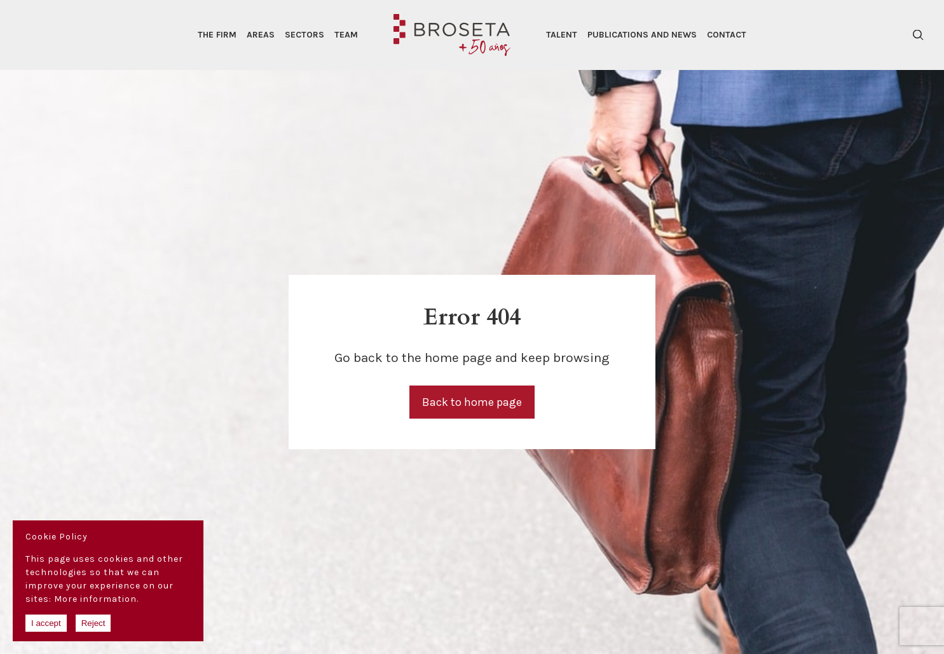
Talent (561, 34)
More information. (96, 599)
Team (346, 34)
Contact (726, 34)
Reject (93, 623)
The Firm (217, 34)
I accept (46, 623)
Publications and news (642, 34)
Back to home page (472, 402)
